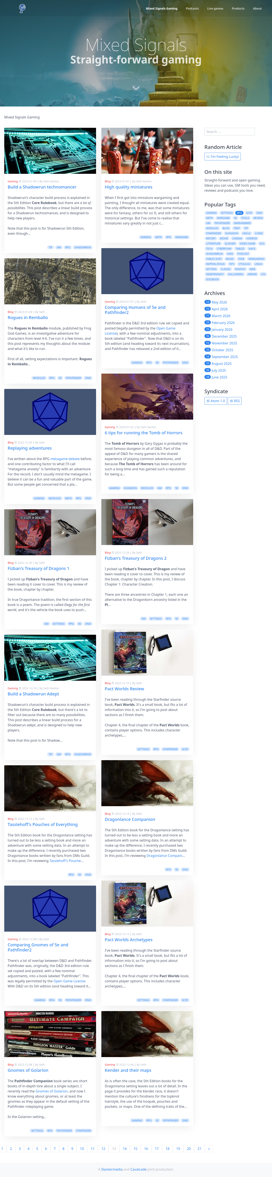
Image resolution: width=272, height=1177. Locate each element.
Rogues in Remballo (28, 317)
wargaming (256, 259)
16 (146, 1148)
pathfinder (73, 378)
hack (252, 248)
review (258, 218)
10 (82, 1148)
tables (240, 248)
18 (167, 1148)
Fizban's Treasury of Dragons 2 (136, 558)
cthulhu (245, 264)
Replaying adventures (30, 448)
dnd (88, 378)
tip (50, 247)
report (211, 238)
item (241, 259)
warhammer (242, 223)
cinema (237, 238)
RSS (235, 401)
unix (230, 254)
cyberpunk (224, 248)
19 (178, 1148)
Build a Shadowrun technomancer (42, 187)
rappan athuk (215, 264)
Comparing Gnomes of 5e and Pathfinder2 (38, 947)
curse (259, 233)
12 (103, 1148)
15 (135, 1148)
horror (251, 238)
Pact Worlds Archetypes (129, 939)
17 (157, 1148)
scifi (185, 749)
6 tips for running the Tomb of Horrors (144, 433)
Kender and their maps (128, 1070)
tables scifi (214, 259)
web (252, 269)
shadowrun (82, 247)
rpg (67, 247)
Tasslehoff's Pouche (65, 860)
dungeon (130, 488)
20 (189, 1148)
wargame (181, 237)
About (257, 9)
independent (215, 274)
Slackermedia (112, 1169)
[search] (229, 131)
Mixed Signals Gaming (159, 9)
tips (231, 264)
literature (213, 243)
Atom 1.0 (215, 401)
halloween (235, 274)
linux (258, 264)
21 (199, 1148)
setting (211, 269)
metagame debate (65, 458)
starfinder (83, 1130)
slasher (230, 243)
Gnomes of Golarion (28, 1070)
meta (68, 498)
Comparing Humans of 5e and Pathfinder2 (135, 309)
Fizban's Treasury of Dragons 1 (38, 568)
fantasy (240, 269)
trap (237, 228)
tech (209, 248)
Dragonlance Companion (130, 819)
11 (93, 1148)
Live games (214, 9)
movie (224, 238)
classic (226, 269)
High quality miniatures (128, 187)
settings (58, 624)
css (263, 274)
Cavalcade (138, 1169)
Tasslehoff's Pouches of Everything (43, 824)
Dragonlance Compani (164, 855)
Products (237, 9)
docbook (212, 279)
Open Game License (69, 981)
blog (226, 228)
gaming (39, 498)
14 (125, 1148)
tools (245, 218)
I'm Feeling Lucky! (222, 156)
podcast (243, 254)
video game (247, 243)
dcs (261, 243)
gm (59, 247)
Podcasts (191, 9)
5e (60, 378)
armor (252, 274)
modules (39, 378)
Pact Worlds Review (124, 689)
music (230, 259)
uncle (246, 233)
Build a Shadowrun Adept (33, 694)
